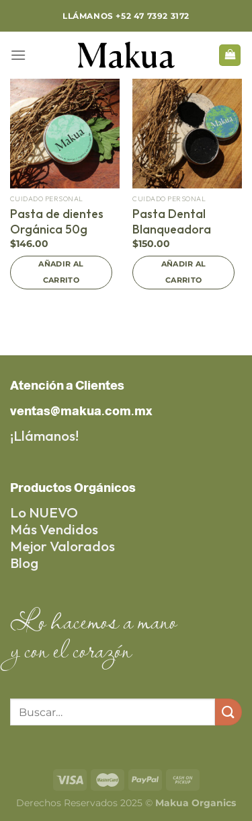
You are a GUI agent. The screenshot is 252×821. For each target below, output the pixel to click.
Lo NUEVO (44, 512)
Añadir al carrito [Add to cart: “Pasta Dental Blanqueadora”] (183, 272)
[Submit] (228, 712)
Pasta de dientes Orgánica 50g (56, 221)
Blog (24, 562)
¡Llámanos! (44, 435)
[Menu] (18, 54)
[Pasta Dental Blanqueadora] (187, 133)
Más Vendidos (54, 529)
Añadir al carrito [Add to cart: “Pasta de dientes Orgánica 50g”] (60, 272)
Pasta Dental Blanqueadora (171, 221)
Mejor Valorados (62, 546)
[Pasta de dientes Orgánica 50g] (65, 133)
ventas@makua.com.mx (81, 411)
